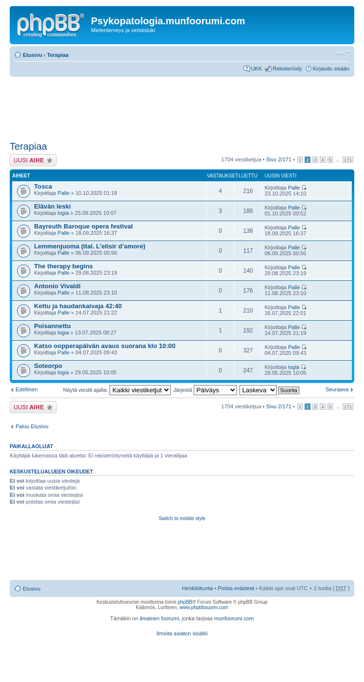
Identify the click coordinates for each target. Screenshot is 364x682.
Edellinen (26, 389)
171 (348, 159)
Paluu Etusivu (32, 426)
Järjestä (205, 390)
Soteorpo (48, 365)
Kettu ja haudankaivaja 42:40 (78, 306)
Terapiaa (58, 55)
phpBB (185, 602)
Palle (63, 193)
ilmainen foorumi (159, 618)
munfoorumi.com (234, 618)
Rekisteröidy (287, 68)
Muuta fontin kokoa (342, 53)
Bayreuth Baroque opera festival (83, 226)
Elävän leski (52, 206)
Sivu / (278, 159)
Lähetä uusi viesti (33, 160)
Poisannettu (52, 326)
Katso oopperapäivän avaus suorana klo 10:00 (104, 346)
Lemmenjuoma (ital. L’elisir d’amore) (90, 246)
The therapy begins (63, 266)
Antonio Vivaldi (57, 286)
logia (63, 213)
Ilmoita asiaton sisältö (181, 633)
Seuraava (337, 389)
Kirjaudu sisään (331, 68)
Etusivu (32, 55)
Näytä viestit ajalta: (117, 390)
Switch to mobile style (182, 518)
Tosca (43, 186)
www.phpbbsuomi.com (204, 607)
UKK (256, 68)
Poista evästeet (236, 588)
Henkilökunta (197, 588)
